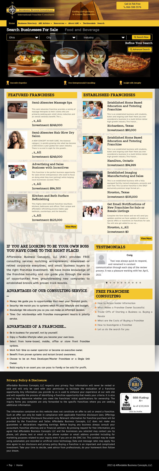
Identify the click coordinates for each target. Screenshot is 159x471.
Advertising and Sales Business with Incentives (50, 165)
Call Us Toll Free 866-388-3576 (132, 5)
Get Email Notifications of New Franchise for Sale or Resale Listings (126, 207)
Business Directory (27, 23)
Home (12, 23)
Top (9, 465)
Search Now (141, 37)
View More (71, 226)
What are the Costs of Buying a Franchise (121, 320)
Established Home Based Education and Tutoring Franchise (124, 106)
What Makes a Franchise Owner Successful (121, 307)
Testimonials (89, 23)
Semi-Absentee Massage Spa (52, 102)
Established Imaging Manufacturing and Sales (125, 174)
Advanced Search (140, 49)
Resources (60, 23)
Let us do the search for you (113, 329)
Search (100, 23)
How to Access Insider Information (116, 303)
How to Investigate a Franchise (115, 325)
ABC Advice (45, 23)
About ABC (74, 23)
